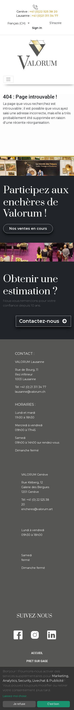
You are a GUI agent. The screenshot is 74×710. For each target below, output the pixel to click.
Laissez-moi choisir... (15, 696)
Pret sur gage (37, 661)
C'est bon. (53, 703)
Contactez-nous (43, 321)
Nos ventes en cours (28, 228)
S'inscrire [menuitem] (56, 23)
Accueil (37, 653)
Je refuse (19, 703)
